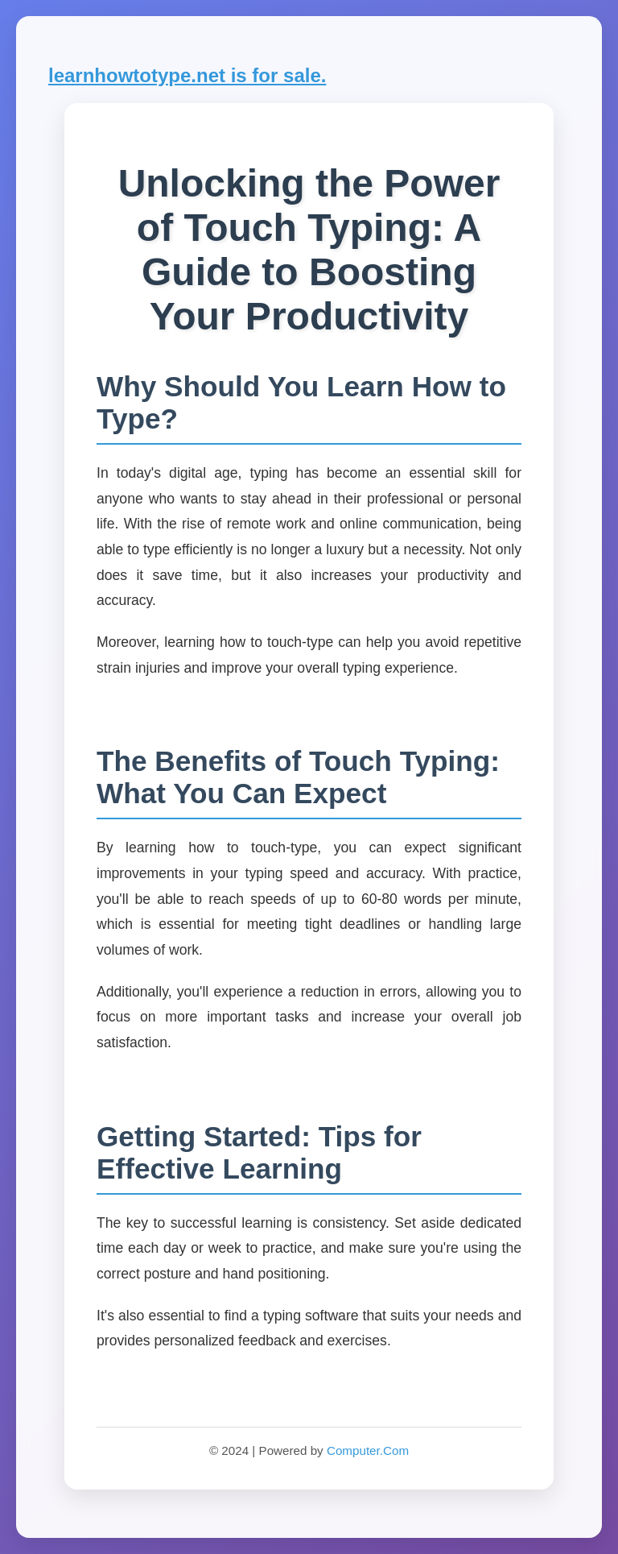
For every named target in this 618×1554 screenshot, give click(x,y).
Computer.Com (368, 1450)
